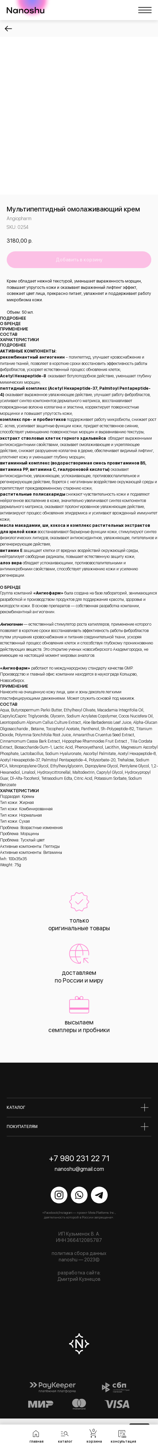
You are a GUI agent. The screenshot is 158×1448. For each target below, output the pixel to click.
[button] (65, 1434)
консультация (123, 1441)
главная (37, 1441)
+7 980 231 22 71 (79, 1158)
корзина (94, 1441)
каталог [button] (65, 1441)
